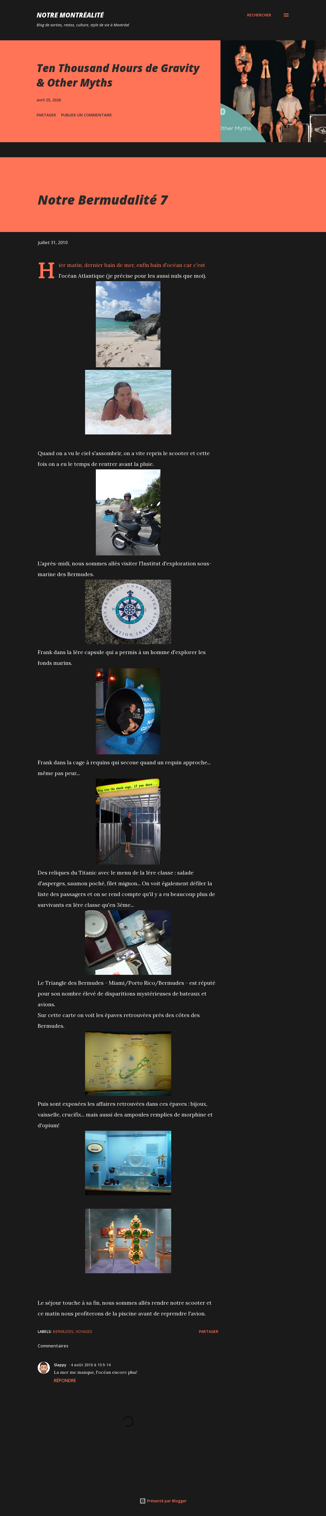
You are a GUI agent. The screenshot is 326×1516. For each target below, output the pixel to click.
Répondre (65, 1380)
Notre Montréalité (70, 14)
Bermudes (63, 1331)
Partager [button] (46, 114)
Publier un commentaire (86, 114)
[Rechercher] (259, 15)
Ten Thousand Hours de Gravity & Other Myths (118, 75)
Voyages (84, 1331)
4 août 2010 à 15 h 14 (91, 1364)
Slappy (60, 1364)
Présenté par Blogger (163, 1500)
